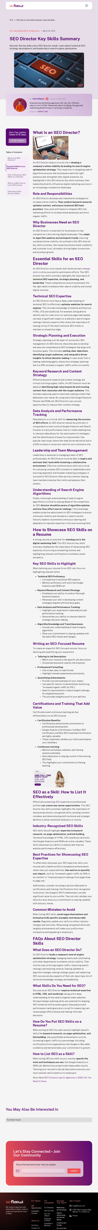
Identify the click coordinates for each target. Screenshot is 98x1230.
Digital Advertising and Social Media (61, 1216)
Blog (11, 20)
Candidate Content (35, 1212)
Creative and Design (61, 1224)
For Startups (48, 1208)
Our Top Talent (47, 1215)
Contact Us (35, 1228)
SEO (38, 162)
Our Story (34, 1225)
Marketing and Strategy (62, 1209)
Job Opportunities (36, 1207)
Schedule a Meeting (48, 1224)
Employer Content (47, 1220)
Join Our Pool (49, 1211)
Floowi (74, 1216)
